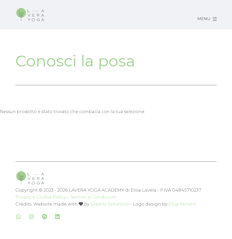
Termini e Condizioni (93, 197)
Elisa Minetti (182, 204)
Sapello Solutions (110, 204)
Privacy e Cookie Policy (40, 197)
